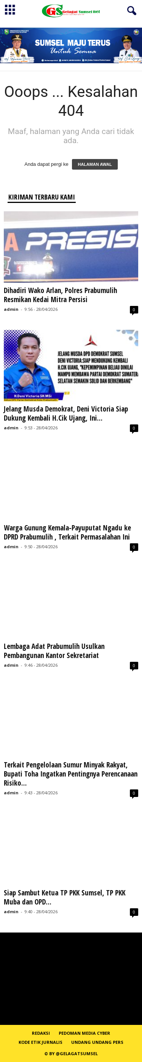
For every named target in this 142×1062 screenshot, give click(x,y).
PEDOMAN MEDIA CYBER (84, 1033)
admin (11, 309)
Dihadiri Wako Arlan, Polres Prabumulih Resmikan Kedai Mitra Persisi (60, 294)
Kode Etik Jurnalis (40, 1042)
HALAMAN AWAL (95, 164)
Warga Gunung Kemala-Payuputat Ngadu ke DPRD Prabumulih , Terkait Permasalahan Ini (67, 532)
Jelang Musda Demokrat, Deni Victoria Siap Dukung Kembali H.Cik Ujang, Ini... (66, 413)
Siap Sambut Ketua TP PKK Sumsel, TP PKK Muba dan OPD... (64, 897)
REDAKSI (41, 1033)
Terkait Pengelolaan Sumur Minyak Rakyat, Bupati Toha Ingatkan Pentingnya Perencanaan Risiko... (70, 774)
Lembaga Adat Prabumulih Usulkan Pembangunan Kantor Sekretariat (54, 650)
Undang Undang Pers (97, 1042)
